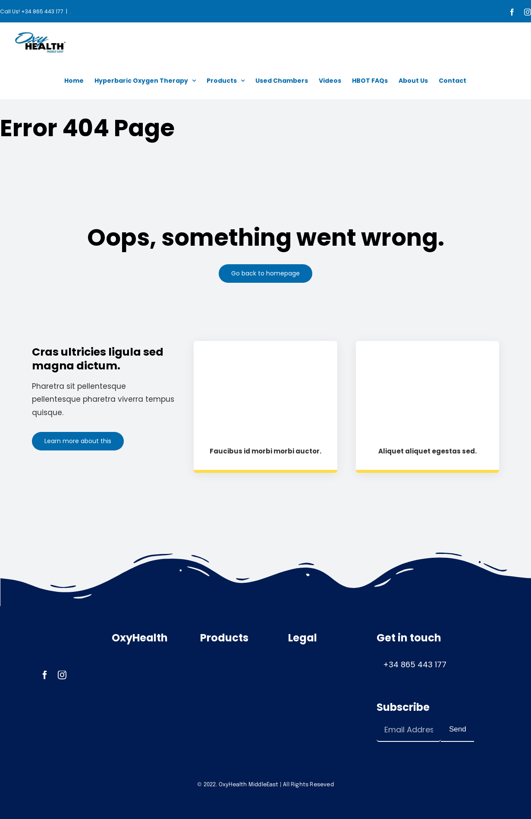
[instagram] (62, 675)
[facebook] (45, 675)
